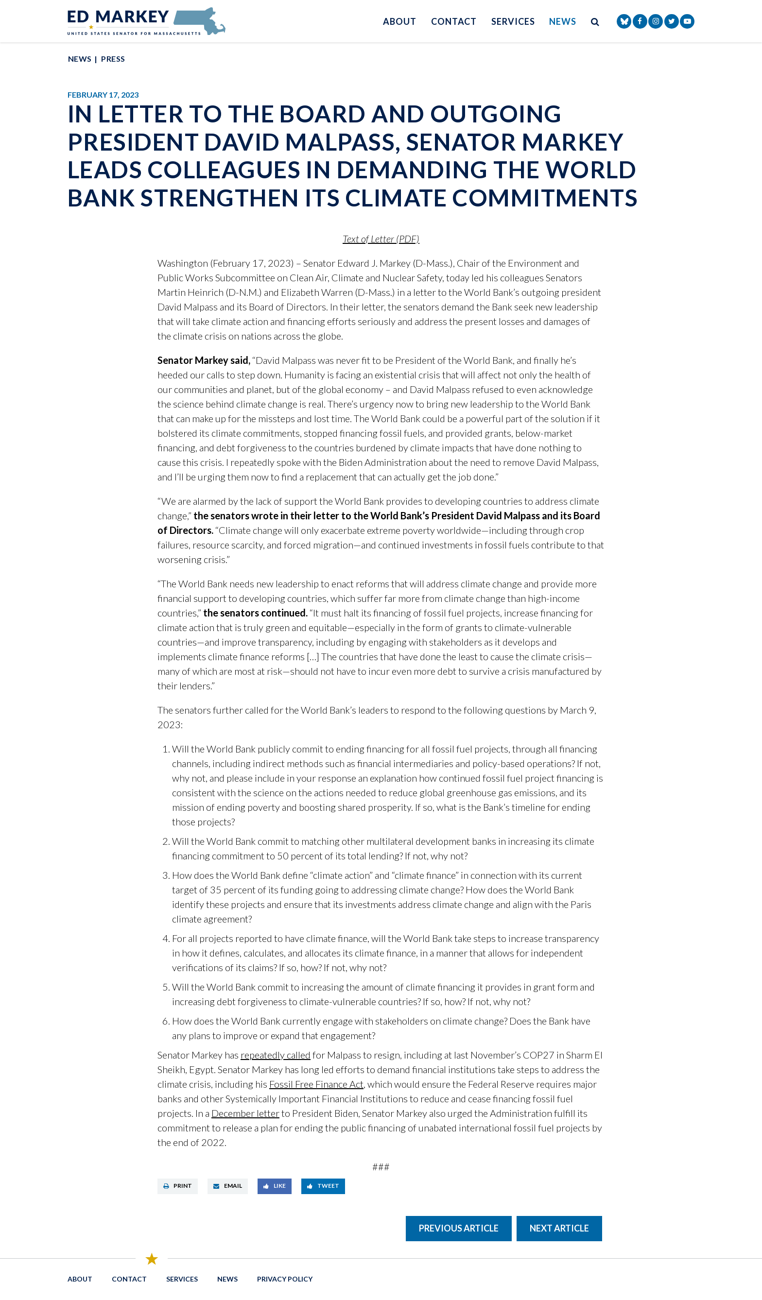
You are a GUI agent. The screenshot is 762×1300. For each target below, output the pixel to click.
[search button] (595, 21)
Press (113, 58)
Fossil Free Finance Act (316, 1084)
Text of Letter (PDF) (381, 238)
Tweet (323, 1185)
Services (513, 21)
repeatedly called (276, 1055)
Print (177, 1185)
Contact (454, 21)
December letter (245, 1113)
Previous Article (459, 1228)
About (399, 21)
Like (274, 1185)
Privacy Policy (284, 1279)
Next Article (559, 1228)
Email (227, 1185)
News (562, 21)
